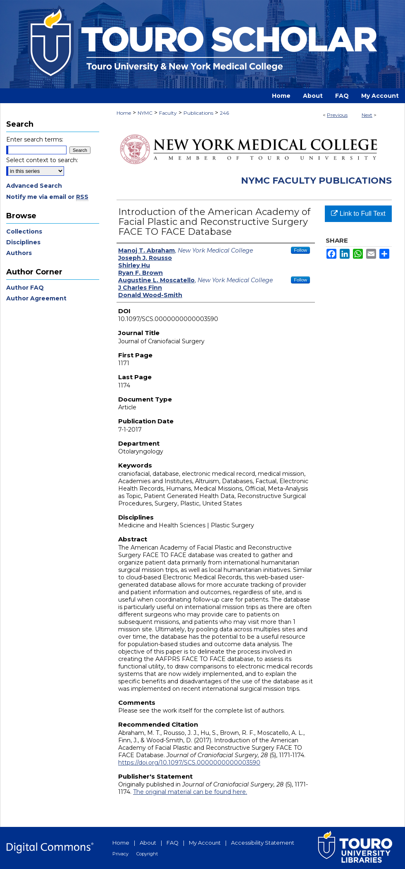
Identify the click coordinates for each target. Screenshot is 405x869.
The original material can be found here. (190, 792)
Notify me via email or (47, 197)
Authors (19, 253)
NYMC (145, 113)
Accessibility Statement (262, 842)
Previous (337, 115)
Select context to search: (42, 160)
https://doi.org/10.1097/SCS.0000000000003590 (189, 762)
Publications (198, 113)
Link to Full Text (358, 213)
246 (224, 113)
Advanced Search (34, 185)
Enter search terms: (34, 139)
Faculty (168, 113)
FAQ (173, 842)
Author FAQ (25, 287)
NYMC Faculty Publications (316, 180)
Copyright (147, 854)
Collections (24, 231)
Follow (300, 250)
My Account (205, 842)
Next (367, 115)
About (148, 842)
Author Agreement (36, 298)
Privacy (120, 854)
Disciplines (23, 242)
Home (124, 113)
